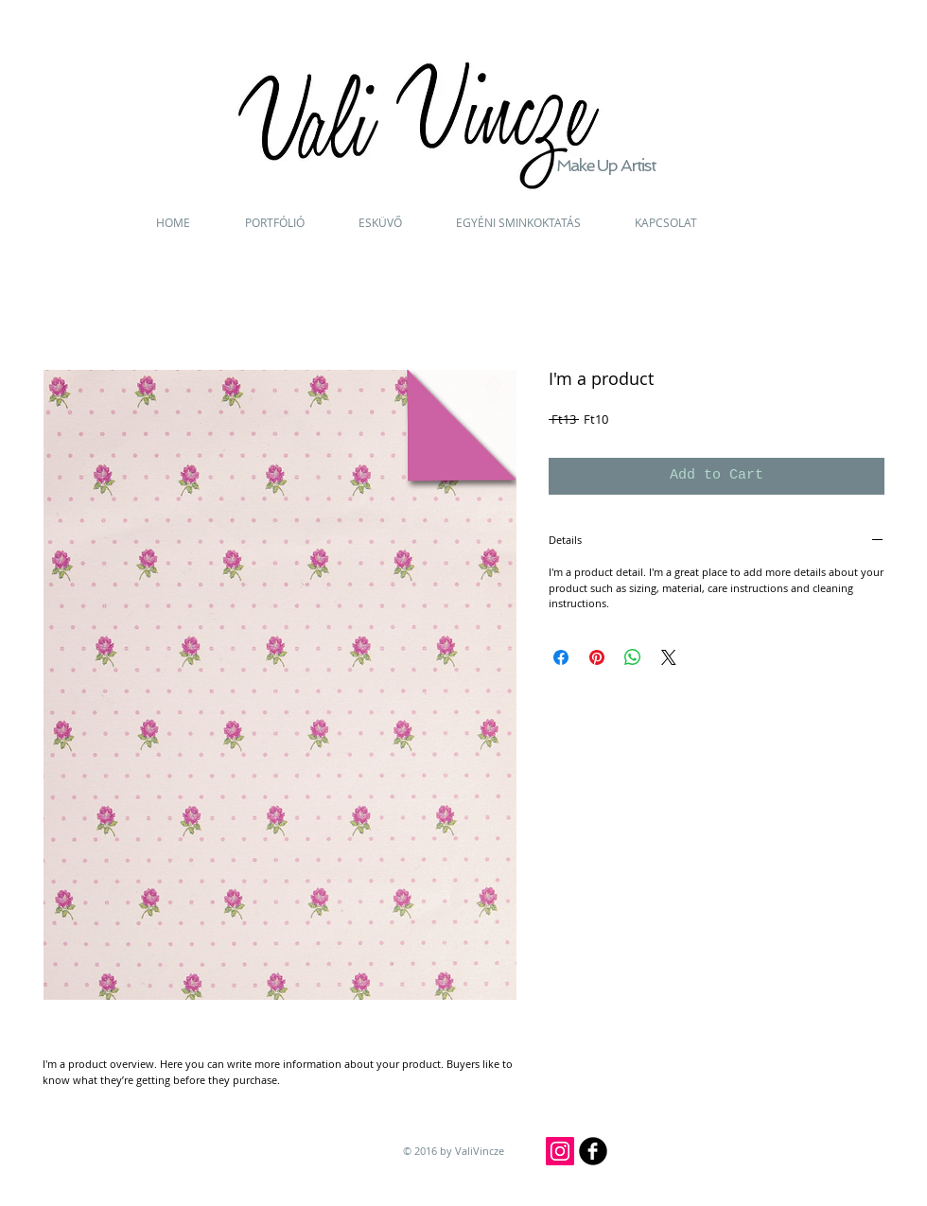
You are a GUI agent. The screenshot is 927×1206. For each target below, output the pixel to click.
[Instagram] (560, 1151)
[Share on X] (668, 657)
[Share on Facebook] (561, 657)
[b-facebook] (593, 1151)
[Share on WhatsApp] (632, 657)
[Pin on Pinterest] (597, 657)
